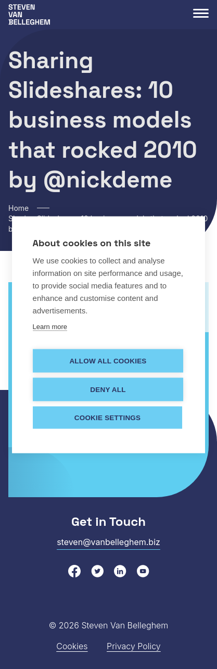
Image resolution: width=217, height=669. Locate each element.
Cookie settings (107, 417)
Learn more (50, 326)
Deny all (107, 389)
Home (18, 208)
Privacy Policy (134, 646)
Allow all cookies (107, 360)
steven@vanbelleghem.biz (108, 542)
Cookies (71, 646)
